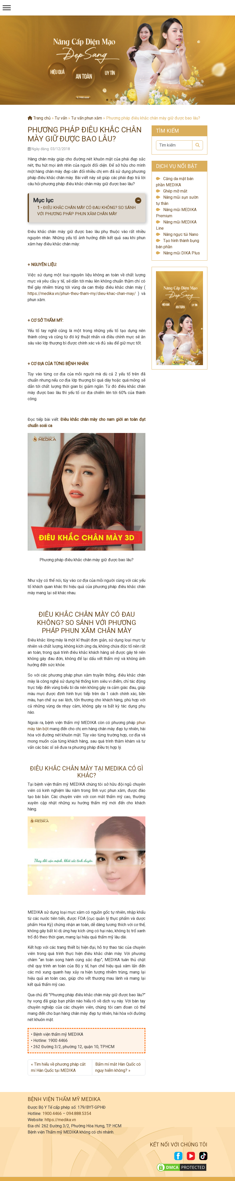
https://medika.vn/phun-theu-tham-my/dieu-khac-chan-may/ (82, 293)
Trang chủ (39, 118)
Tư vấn (61, 118)
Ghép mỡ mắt (175, 191)
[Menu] (7, 7)
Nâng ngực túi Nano (180, 234)
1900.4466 (52, 1113)
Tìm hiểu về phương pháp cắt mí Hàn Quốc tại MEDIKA (58, 1067)
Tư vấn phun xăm (86, 118)
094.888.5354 (78, 1113)
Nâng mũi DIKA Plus (181, 253)
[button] (107, 100)
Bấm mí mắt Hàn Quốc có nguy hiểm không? (118, 1067)
